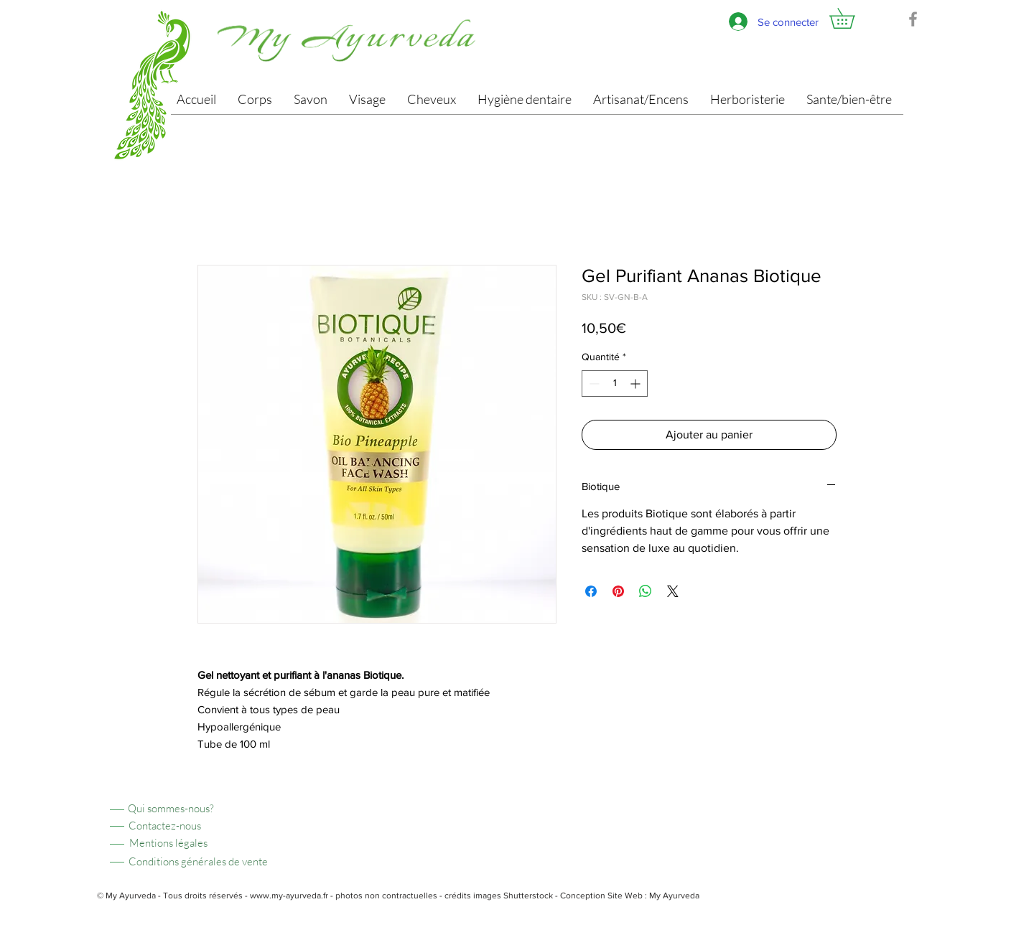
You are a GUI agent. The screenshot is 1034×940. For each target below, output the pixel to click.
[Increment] (637, 383)
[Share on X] (672, 591)
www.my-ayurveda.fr (289, 895)
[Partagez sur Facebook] (591, 591)
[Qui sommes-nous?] (171, 808)
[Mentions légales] (168, 842)
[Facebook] (913, 19)
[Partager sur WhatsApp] (645, 591)
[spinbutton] (615, 383)
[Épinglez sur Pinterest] (618, 591)
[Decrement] (593, 383)
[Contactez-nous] (164, 825)
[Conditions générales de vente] (198, 861)
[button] (852, 18)
